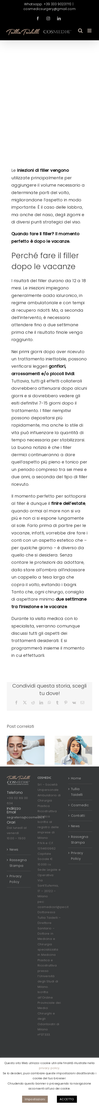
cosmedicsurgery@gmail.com (49, 9)
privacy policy (49, 1068)
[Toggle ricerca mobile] (80, 30)
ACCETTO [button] (67, 1099)
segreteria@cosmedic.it (26, 817)
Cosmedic (80, 805)
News (14, 849)
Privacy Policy (16, 879)
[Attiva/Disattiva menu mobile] (89, 30)
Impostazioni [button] (35, 1099)
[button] (10, 750)
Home (76, 778)
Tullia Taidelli (77, 792)
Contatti (78, 815)
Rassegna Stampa (18, 863)
